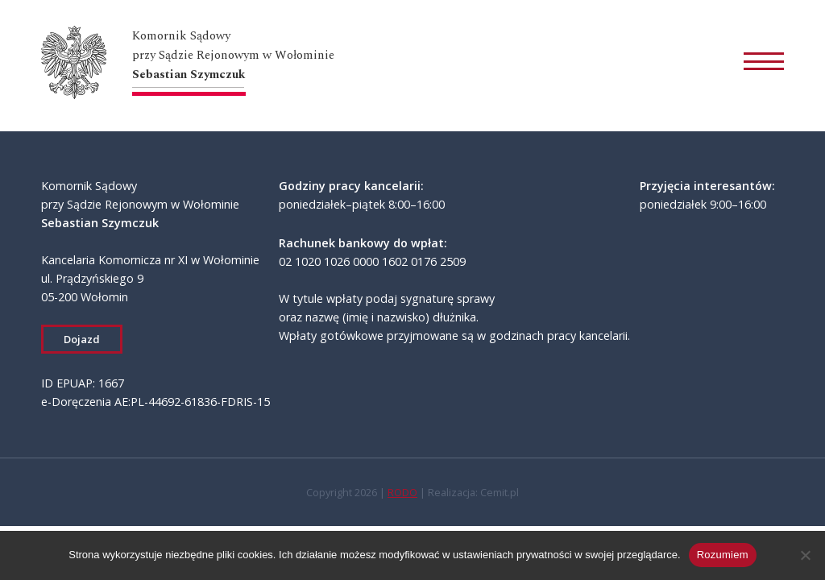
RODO (402, 492)
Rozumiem (722, 555)
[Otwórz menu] (764, 65)
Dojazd (82, 339)
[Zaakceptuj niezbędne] (805, 555)
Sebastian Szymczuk (189, 74)
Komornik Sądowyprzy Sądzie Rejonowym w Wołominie (233, 45)
